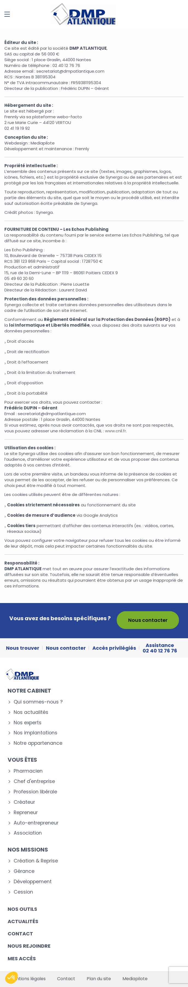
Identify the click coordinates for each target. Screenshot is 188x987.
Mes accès (22, 958)
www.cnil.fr (115, 431)
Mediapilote (135, 979)
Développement (33, 882)
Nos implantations (35, 733)
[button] (11, 977)
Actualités (23, 921)
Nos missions (28, 849)
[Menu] (7, 14)
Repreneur (26, 812)
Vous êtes (22, 760)
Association (28, 833)
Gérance (24, 871)
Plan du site (99, 979)
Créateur (24, 802)
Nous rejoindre (29, 945)
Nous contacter (148, 620)
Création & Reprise (36, 861)
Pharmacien (28, 771)
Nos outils (22, 909)
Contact (20, 933)
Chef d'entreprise (34, 781)
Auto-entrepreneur (36, 823)
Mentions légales (28, 979)
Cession (23, 892)
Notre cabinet (29, 691)
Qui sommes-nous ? (38, 702)
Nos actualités (31, 712)
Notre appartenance (38, 743)
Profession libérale (35, 792)
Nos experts (28, 723)
